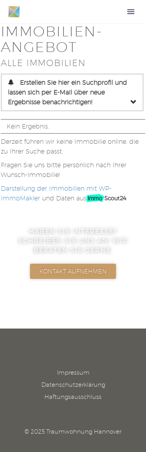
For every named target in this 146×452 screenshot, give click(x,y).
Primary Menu (130, 11)
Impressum (73, 373)
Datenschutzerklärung (73, 385)
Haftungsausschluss (73, 397)
